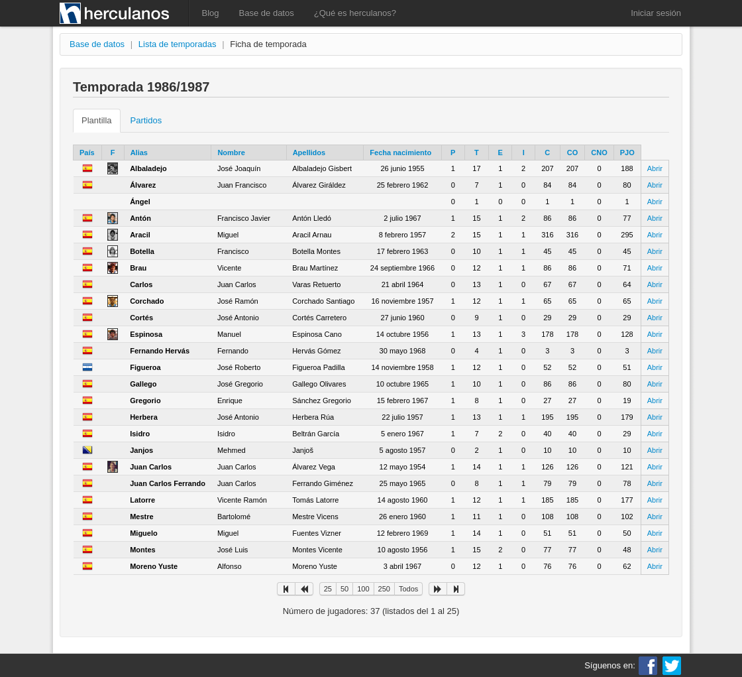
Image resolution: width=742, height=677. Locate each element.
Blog (210, 13)
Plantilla (96, 120)
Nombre (231, 152)
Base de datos (266, 13)
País (87, 152)
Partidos (146, 120)
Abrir (654, 168)
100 (363, 589)
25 (328, 589)
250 (384, 589)
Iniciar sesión (656, 13)
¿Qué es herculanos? (355, 13)
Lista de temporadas (177, 44)
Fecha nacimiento (400, 152)
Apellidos (309, 152)
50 (344, 589)
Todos (408, 589)
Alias (139, 152)
